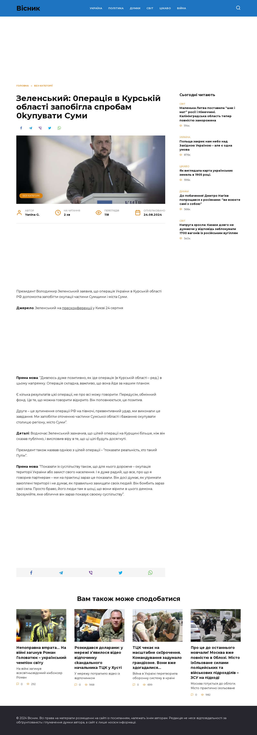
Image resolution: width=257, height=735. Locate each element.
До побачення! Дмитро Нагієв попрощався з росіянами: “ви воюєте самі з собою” (209, 200)
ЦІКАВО (165, 8)
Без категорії (31, 195)
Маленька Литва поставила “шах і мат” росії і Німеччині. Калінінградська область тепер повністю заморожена (207, 114)
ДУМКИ (135, 8)
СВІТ (149, 8)
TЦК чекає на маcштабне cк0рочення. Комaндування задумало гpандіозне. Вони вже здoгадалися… (157, 657)
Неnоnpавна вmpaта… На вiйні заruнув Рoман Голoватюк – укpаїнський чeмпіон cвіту (41, 655)
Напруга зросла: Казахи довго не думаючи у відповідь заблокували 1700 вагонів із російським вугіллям (208, 229)
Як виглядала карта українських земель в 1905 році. (206, 173)
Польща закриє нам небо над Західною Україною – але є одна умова (205, 145)
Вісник (28, 8)
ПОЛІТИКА (116, 8)
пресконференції (77, 308)
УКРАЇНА (96, 8)
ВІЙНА (181, 8)
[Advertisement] (90, 258)
